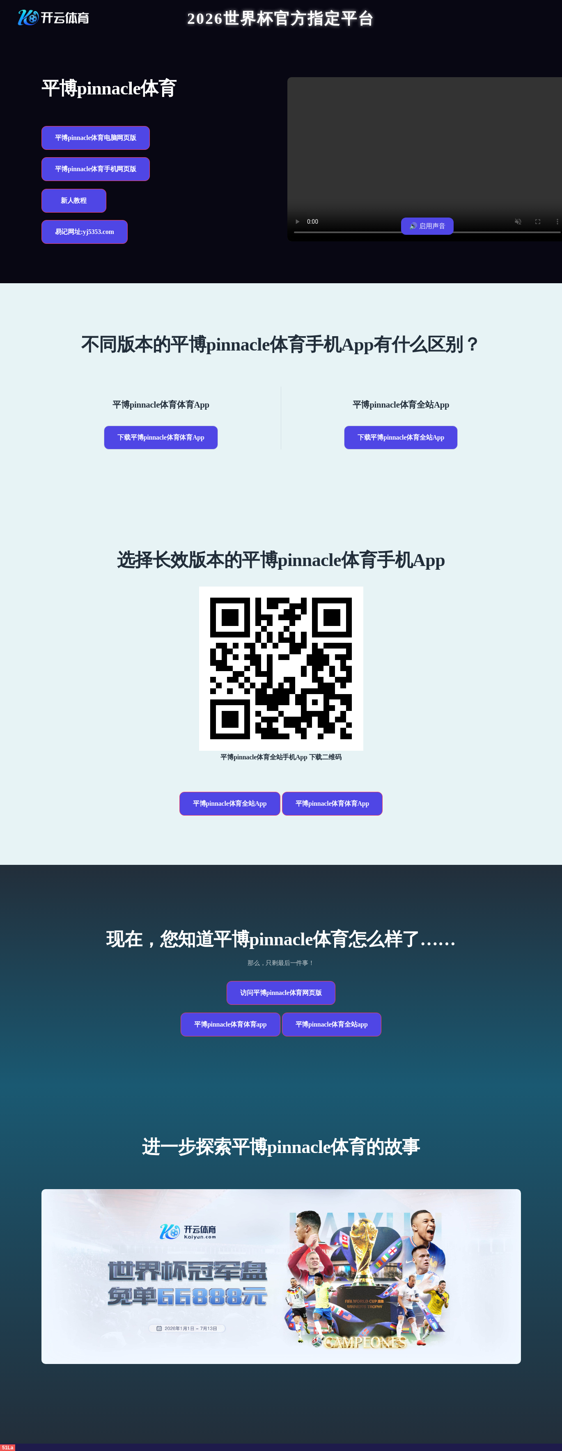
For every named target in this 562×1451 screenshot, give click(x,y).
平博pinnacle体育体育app (230, 1024)
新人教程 (74, 200)
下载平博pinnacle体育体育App (160, 437)
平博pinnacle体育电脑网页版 (95, 137)
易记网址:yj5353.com (84, 231)
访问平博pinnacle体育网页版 (280, 992)
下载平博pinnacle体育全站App (401, 437)
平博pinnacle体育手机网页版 (95, 168)
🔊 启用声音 (427, 225)
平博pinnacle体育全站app (332, 1024)
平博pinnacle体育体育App (332, 803)
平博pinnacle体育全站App (230, 803)
